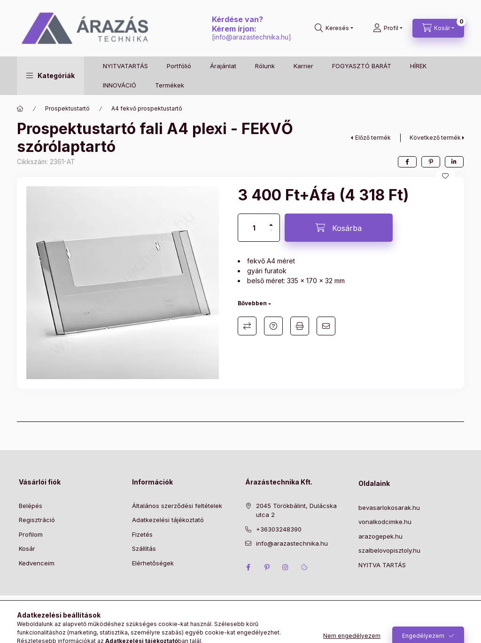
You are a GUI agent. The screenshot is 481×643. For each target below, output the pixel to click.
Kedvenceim (36, 563)
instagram (285, 567)
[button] (50, 75)
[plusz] (271, 221)
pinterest (266, 567)
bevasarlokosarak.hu (389, 507)
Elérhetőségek (153, 563)
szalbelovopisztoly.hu (389, 550)
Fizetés (142, 534)
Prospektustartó (67, 108)
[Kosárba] (339, 228)
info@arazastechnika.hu (251, 37)
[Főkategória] (20, 108)
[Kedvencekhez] (445, 176)
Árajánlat (223, 66)
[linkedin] (454, 161)
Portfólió (179, 66)
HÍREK (418, 66)
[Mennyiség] (254, 227)
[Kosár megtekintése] (438, 28)
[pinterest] (430, 161)
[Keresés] (334, 28)
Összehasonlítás (247, 326)
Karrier (303, 66)
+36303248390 (279, 529)
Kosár (27, 548)
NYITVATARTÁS (125, 66)
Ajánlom (326, 326)
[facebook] (407, 161)
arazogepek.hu (380, 536)
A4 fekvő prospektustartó (146, 108)
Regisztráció (37, 520)
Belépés (30, 505)
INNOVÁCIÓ (119, 85)
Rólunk (265, 66)
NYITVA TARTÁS (382, 565)
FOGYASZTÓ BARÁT (361, 66)
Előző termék (373, 137)
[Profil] (387, 28)
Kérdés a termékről (273, 326)
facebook (248, 567)
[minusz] (271, 234)
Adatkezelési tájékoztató (168, 520)
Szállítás (144, 548)
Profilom (31, 534)
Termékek (169, 85)
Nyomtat (299, 326)
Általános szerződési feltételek (177, 505)
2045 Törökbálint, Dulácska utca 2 (296, 510)
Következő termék (435, 137)
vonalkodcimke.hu (384, 521)
